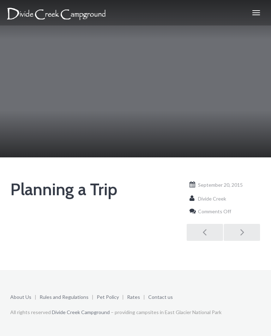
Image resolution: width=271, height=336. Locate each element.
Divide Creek (212, 199)
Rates (133, 297)
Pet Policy (108, 297)
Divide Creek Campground (81, 312)
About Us (20, 297)
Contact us (160, 297)
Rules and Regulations (65, 297)
